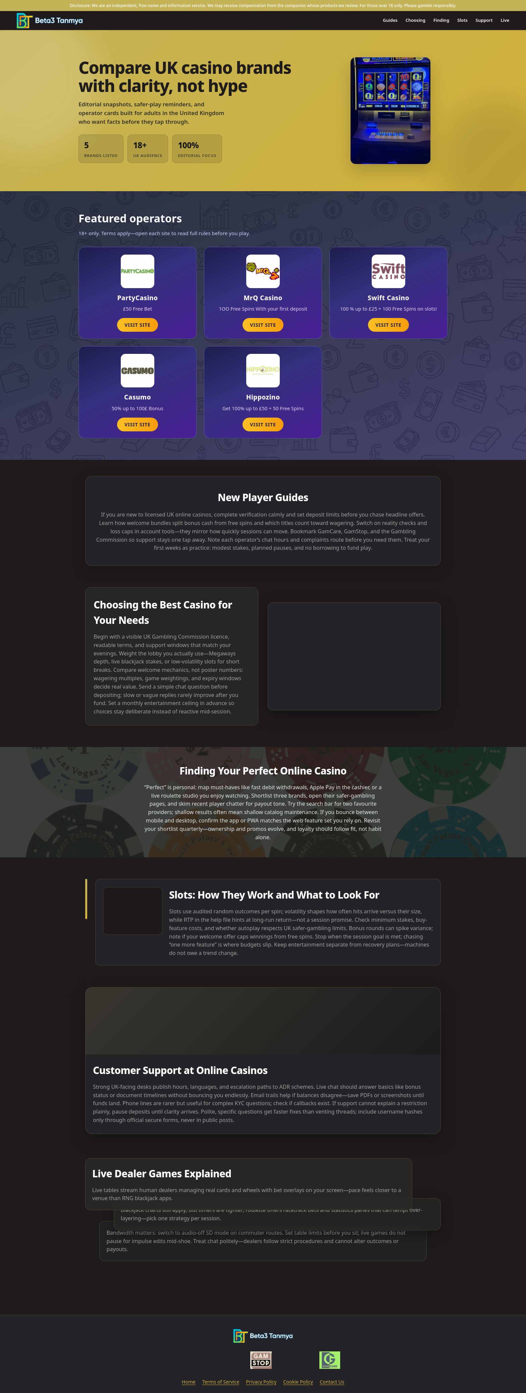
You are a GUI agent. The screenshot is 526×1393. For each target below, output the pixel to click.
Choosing (415, 20)
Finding (441, 20)
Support (484, 20)
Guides (390, 20)
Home (189, 1382)
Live (505, 20)
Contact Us (332, 1382)
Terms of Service (221, 1382)
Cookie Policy (298, 1382)
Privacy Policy (261, 1382)
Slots (462, 20)
